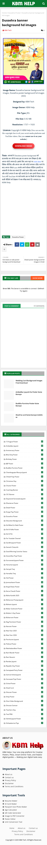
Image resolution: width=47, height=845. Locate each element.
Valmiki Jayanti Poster (24, 718)
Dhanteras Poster (24, 503)
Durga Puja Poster (24, 512)
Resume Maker (10, 801)
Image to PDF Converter (13, 816)
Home (4, 13)
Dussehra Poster (14, 13)
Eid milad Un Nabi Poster (24, 525)
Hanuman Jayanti (24, 565)
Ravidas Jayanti (24, 661)
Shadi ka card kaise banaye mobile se (29, 416)
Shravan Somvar (24, 705)
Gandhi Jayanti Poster (24, 543)
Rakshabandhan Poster (24, 648)
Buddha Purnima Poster (24, 468)
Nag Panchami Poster (24, 622)
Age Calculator (10, 810)
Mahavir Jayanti (24, 604)
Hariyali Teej (24, 569)
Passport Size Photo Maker (15, 807)
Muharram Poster (24, 617)
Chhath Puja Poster (24, 477)
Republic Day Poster (24, 666)
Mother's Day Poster (24, 613)
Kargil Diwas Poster (24, 586)
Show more (37, 278)
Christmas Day (24, 481)
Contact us (8, 777)
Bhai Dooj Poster (24, 455)
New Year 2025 (24, 630)
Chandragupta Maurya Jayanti (24, 472)
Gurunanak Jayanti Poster (24, 560)
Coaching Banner (24, 490)
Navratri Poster (24, 626)
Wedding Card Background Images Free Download (29, 381)
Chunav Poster (24, 485)
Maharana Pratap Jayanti (24, 600)
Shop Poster (24, 696)
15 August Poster (24, 441)
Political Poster (24, 644)
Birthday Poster (24, 459)
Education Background (24, 521)
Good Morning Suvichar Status (24, 551)
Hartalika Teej (24, 573)
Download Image (23, 146)
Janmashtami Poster (24, 582)
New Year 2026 (24, 635)
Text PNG (24, 714)
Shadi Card (24, 688)
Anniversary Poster (24, 450)
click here (37, 162)
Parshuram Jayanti (24, 639)
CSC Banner (24, 494)
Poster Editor (9, 819)
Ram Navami (24, 657)
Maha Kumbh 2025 (24, 595)
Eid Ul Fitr (24, 534)
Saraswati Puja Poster (24, 679)
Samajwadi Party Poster (24, 670)
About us (7, 774)
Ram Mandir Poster (24, 652)
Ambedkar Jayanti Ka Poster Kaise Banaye (29, 393)
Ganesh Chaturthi (24, 547)
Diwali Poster (24, 507)
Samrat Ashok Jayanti (24, 674)
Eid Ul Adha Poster (24, 529)
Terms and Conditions (13, 786)
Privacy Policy (9, 780)
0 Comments (39, 306)
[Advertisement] (23, 210)
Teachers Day (24, 710)
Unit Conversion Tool (12, 822)
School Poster (24, 683)
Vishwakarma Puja (24, 723)
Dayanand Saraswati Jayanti (24, 499)
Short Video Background (24, 701)
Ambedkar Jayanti (24, 446)
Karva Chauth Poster (24, 591)
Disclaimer (8, 783)
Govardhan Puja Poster (24, 556)
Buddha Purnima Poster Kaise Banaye (27, 404)
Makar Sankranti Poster (24, 608)
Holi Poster (24, 578)
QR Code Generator (12, 813)
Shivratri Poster (24, 692)
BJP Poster (24, 463)
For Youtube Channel (24, 538)
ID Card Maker (10, 804)
